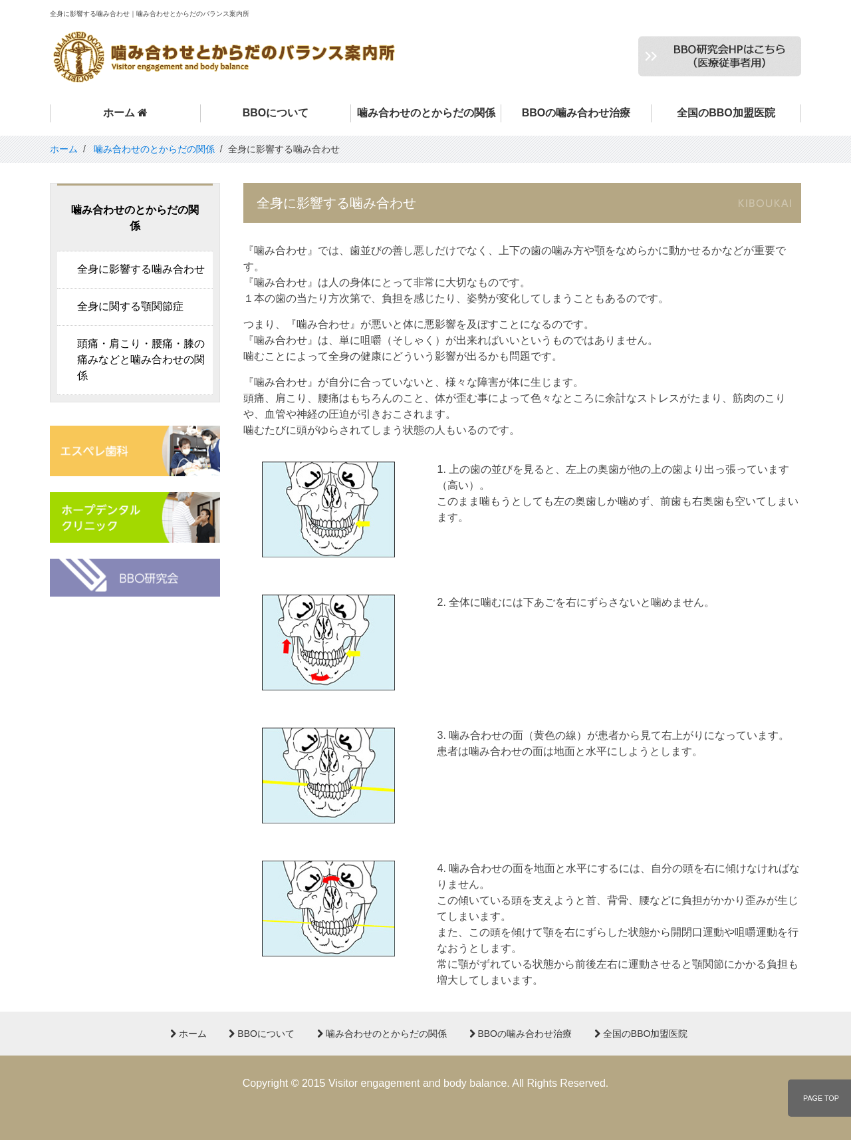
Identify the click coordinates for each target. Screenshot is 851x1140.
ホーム (125, 112)
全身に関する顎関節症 (130, 306)
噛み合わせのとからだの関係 (426, 112)
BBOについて (276, 112)
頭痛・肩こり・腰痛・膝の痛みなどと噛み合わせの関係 (141, 359)
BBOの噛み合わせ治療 (576, 112)
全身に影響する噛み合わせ (141, 269)
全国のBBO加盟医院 (726, 112)
